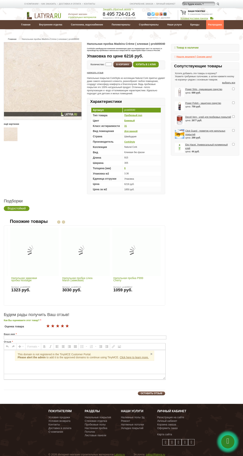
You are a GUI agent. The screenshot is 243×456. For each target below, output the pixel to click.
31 (125, 126)
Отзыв (7, 341)
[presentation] (7, 346)
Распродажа (215, 24)
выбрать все (228, 82)
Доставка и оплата (59, 428)
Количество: (98, 64)
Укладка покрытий (132, 428)
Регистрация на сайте (170, 417)
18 (58, 326)
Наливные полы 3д (132, 417)
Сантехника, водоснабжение (87, 24)
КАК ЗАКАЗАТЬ (48, 4)
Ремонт (125, 420)
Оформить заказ (167, 428)
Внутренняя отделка (50, 24)
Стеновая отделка (96, 420)
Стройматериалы (149, 24)
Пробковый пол (133, 115)
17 (53, 326)
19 (63, 326)
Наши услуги (174, 24)
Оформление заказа (141, 4)
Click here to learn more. (134, 357)
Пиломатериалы (121, 24)
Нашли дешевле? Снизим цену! (194, 56)
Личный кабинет (167, 420)
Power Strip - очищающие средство (203, 89)
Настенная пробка (96, 428)
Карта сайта (164, 434)
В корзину (122, 64)
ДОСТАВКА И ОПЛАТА (70, 4)
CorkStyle (129, 142)
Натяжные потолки (132, 424)
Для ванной (131, 131)
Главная (26, 24)
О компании (55, 431)
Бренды (195, 24)
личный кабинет (165, 4)
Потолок (90, 431)
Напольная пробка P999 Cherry (128, 279)
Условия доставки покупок (194, 18)
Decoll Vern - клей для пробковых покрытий (208, 117)
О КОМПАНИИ (31, 4)
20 (67, 326)
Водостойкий (17, 208)
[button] (7, 346)
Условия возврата (59, 420)
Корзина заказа (166, 424)
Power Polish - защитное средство (203, 103)
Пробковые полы (95, 424)
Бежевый (129, 120)
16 (48, 326)
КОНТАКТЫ (89, 4)
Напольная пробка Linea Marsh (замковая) (77, 279)
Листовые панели (95, 435)
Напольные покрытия (98, 417)
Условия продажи (59, 417)
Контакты (54, 424)
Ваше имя (9, 334)
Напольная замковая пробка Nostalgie (24, 279)
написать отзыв (95, 72)
